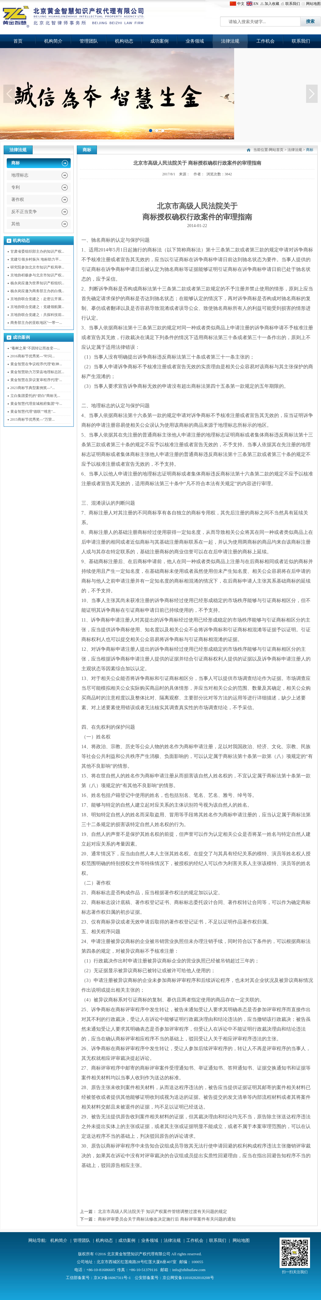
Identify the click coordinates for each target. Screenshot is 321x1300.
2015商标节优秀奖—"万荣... (32, 419)
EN (256, 4)
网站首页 (276, 150)
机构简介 (53, 41)
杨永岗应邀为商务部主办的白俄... (37, 291)
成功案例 (159, 41)
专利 (15, 187)
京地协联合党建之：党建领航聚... (37, 307)
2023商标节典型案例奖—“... (32, 388)
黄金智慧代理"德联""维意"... (33, 411)
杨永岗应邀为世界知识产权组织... (37, 283)
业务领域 (195, 41)
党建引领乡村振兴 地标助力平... (36, 259)
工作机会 (265, 41)
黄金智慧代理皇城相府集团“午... (36, 403)
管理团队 (89, 41)
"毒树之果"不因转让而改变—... (35, 348)
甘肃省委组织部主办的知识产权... (37, 251)
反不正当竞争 (24, 211)
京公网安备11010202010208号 (188, 1277)
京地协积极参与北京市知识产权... (37, 275)
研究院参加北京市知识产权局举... (37, 267)
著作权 (17, 199)
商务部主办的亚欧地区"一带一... (36, 323)
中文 (240, 4)
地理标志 (19, 175)
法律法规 (230, 41)
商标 (15, 163)
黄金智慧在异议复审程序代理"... (36, 380)
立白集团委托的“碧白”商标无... (35, 396)
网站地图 (313, 4)
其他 (15, 224)
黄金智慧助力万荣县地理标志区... (37, 372)
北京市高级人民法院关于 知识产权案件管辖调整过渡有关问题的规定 (162, 1211)
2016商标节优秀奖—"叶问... (32, 356)
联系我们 (292, 4)
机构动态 (124, 41)
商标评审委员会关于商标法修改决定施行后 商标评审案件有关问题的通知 (167, 1219)
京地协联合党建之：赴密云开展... (37, 299)
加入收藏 (272, 4)
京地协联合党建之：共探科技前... (37, 315)
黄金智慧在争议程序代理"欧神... (36, 364)
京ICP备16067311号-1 (112, 1277)
